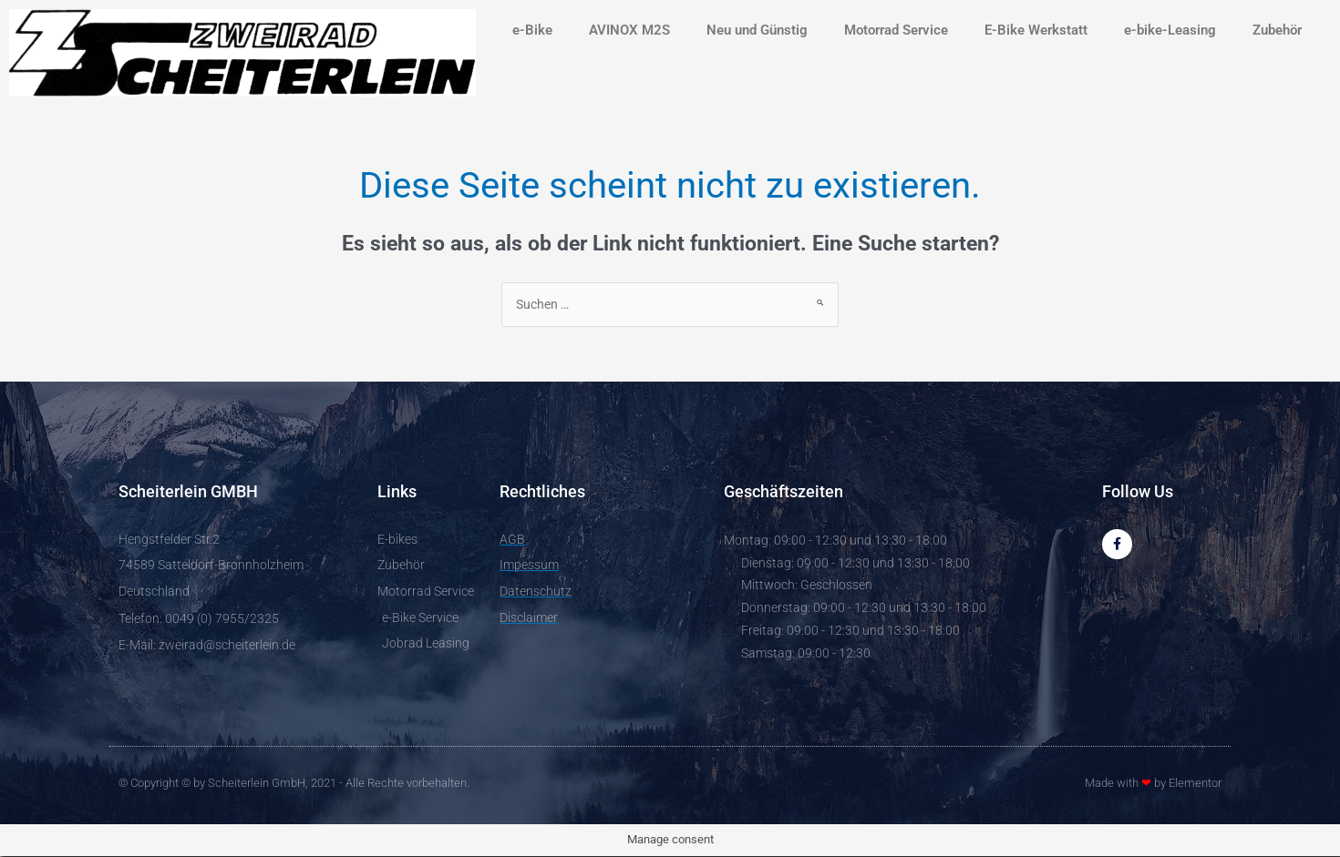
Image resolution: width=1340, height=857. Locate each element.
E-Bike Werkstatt (1035, 30)
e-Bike (532, 30)
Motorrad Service (896, 30)
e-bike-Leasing (1170, 30)
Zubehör (1277, 30)
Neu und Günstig (757, 30)
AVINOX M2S (629, 30)
